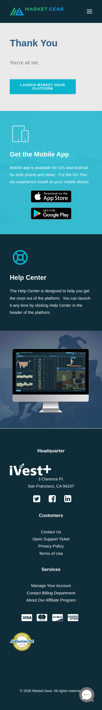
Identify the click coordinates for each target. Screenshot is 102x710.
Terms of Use (51, 553)
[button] (89, 11)
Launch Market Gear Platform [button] (43, 86)
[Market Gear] (36, 11)
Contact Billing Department (51, 593)
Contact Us (51, 532)
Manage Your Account (51, 585)
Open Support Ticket (51, 539)
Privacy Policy (51, 546)
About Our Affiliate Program (51, 600)
